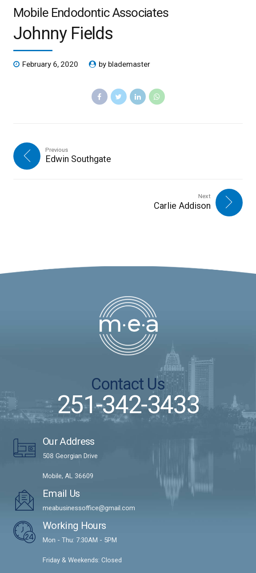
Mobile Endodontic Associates (90, 12)
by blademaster (124, 64)
